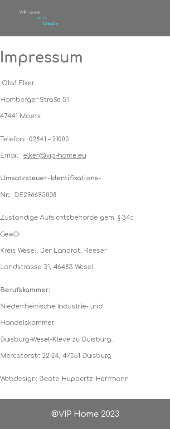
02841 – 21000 (49, 139)
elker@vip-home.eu (54, 155)
